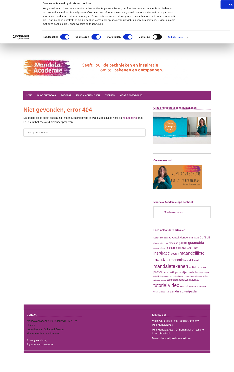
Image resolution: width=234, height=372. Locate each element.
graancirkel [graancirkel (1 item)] (157, 248)
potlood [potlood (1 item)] (173, 276)
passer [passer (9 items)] (157, 271)
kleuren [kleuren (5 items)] (174, 253)
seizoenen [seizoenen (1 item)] (198, 276)
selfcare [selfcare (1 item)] (206, 276)
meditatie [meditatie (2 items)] (193, 267)
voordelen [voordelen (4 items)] (185, 285)
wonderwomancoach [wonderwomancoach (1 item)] (161, 291)
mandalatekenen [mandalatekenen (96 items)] (170, 266)
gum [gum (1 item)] (164, 248)
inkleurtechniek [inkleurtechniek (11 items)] (188, 247)
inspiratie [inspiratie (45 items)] (161, 253)
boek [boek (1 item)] (191, 238)
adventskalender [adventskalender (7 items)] (178, 237)
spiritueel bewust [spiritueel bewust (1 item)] (159, 280)
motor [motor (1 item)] (200, 267)
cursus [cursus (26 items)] (205, 237)
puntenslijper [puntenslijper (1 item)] (189, 276)
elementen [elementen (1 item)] (164, 243)
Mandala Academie (63, 75)
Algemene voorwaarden (40, 344)
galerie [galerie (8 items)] (183, 242)
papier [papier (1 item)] (205, 267)
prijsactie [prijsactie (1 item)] (179, 276)
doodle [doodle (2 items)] (156, 243)
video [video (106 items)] (173, 285)
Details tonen (175, 40)
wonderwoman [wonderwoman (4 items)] (199, 285)
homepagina (130, 117)
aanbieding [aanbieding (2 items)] (158, 238)
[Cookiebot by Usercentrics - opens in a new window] (21, 40)
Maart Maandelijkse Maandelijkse (171, 338)
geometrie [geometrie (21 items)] (196, 242)
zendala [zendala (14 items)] (176, 291)
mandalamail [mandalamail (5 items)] (191, 259)
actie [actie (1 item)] (166, 238)
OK (207, 8)
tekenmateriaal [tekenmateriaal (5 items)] (190, 279)
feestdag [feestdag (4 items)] (173, 242)
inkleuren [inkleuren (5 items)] (172, 247)
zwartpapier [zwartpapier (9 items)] (189, 291)
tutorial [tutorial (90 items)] (160, 285)
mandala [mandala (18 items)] (177, 260)
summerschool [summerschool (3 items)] (174, 279)
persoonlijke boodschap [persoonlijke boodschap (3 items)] (187, 272)
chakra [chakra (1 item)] (196, 238)
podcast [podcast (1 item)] (166, 276)
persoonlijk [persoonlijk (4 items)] (169, 272)
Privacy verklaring (37, 340)
